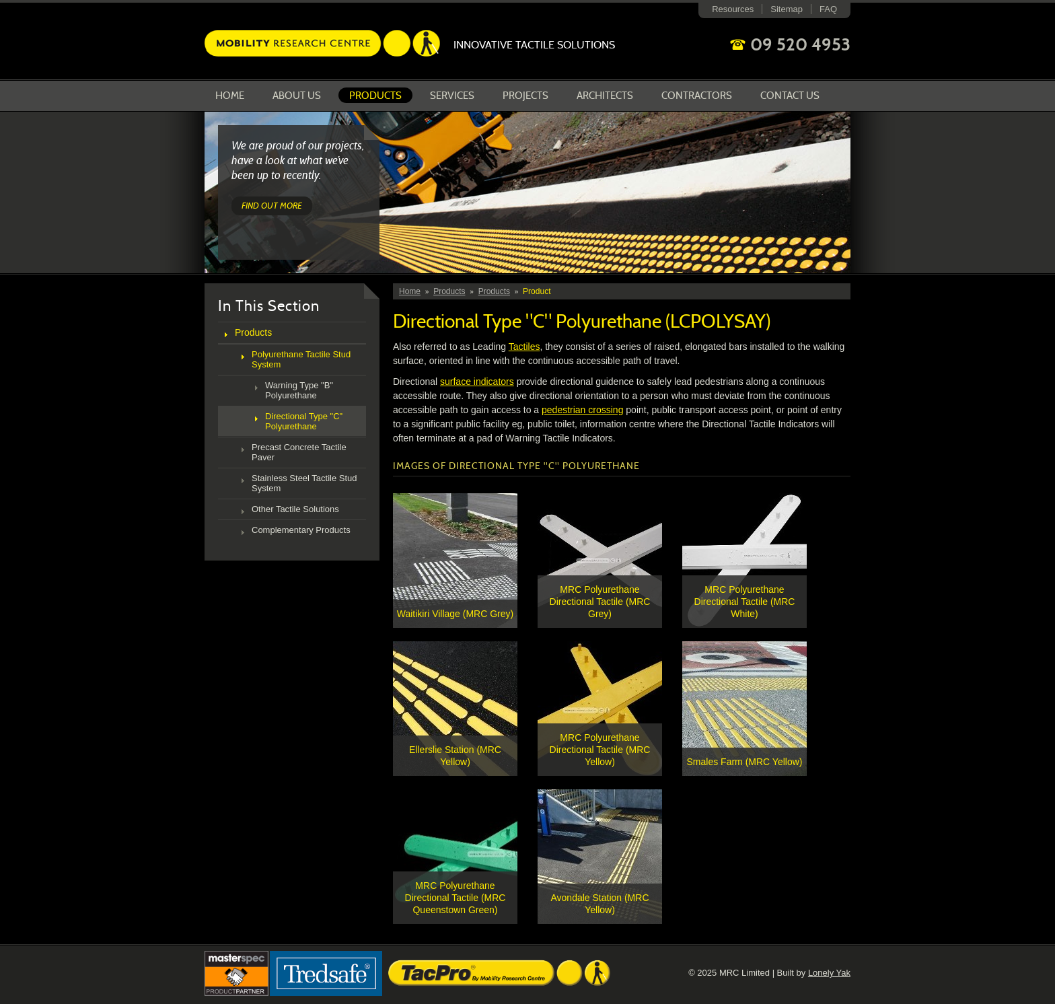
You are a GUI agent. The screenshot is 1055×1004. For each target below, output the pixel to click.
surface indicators (477, 381)
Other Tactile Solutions (295, 509)
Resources (733, 9)
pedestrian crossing (582, 409)
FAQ (828, 9)
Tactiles (524, 346)
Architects (605, 95)
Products (375, 95)
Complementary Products (301, 530)
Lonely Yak (829, 973)
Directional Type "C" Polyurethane (303, 421)
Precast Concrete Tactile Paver (299, 452)
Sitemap (786, 9)
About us (296, 95)
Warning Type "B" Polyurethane (299, 390)
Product (536, 291)
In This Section (269, 306)
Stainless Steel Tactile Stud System (304, 483)
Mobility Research (322, 43)
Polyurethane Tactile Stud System (301, 359)
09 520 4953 (800, 44)
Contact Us (790, 95)
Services (452, 95)
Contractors (696, 95)
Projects (525, 95)
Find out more (272, 205)
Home (229, 95)
